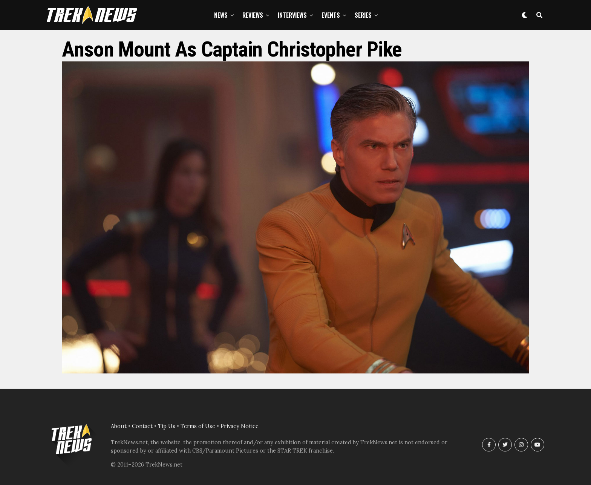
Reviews (252, 15)
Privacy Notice (239, 426)
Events (331, 15)
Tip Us (166, 426)
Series (363, 15)
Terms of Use (198, 426)
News (221, 15)
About (119, 426)
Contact (142, 426)
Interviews (292, 15)
